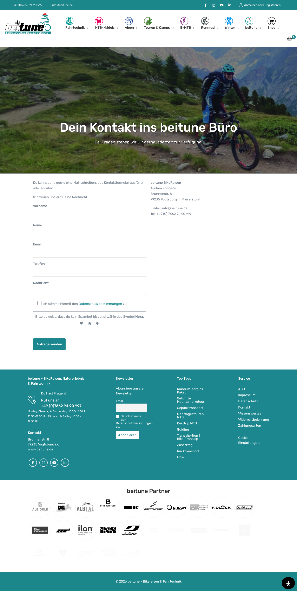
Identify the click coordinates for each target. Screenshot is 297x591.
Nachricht (41, 283)
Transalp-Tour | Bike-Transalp (188, 437)
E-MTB (185, 23)
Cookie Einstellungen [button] (249, 440)
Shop (272, 23)
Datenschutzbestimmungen (100, 304)
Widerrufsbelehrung (253, 420)
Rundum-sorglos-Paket (191, 390)
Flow (180, 457)
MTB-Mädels (105, 23)
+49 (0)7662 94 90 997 (27, 5)
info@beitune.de (62, 5)
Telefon (39, 264)
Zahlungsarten (249, 426)
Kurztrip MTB (187, 423)
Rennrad (208, 23)
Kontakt (244, 407)
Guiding (183, 429)
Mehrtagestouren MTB (190, 415)
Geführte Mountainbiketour (190, 400)
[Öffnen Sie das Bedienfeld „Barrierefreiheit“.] (288, 583)
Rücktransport (188, 451)
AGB (241, 389)
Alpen (129, 23)
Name (37, 225)
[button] (289, 40)
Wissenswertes (249, 413)
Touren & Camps (157, 23)
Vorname (40, 206)
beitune (251, 23)
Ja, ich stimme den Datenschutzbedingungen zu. (131, 422)
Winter (230, 23)
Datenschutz (248, 401)
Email (37, 244)
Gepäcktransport (190, 408)
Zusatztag (185, 445)
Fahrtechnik (75, 23)
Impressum (246, 395)
